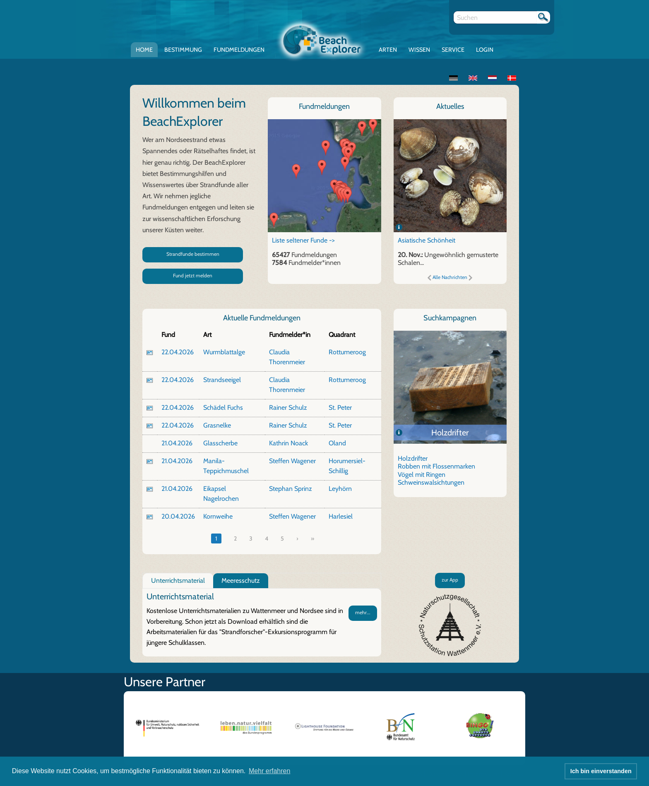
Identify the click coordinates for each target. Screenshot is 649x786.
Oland (337, 443)
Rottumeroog (347, 352)
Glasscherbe (220, 443)
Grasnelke (217, 425)
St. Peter (340, 407)
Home (144, 49)
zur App (450, 580)
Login (484, 49)
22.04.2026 (177, 352)
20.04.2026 (178, 516)
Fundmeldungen (239, 49)
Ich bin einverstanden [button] (601, 771)
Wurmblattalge (224, 352)
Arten (388, 49)
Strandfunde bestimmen (192, 254)
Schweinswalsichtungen (431, 482)
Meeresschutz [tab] (240, 580)
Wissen (419, 49)
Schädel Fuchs (223, 407)
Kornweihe (218, 516)
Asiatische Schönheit (426, 240)
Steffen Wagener (292, 461)
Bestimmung (183, 49)
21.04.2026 (176, 443)
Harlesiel (341, 516)
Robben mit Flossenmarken (436, 466)
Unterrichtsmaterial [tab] (178, 580)
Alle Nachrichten (450, 277)
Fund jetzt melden (192, 275)
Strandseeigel (222, 380)
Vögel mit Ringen (421, 474)
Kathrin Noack (288, 443)
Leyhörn (340, 489)
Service (453, 49)
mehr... (362, 612)
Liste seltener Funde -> (303, 240)
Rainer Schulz (288, 407)
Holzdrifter (450, 432)
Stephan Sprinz (290, 489)
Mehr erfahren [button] (270, 770)
